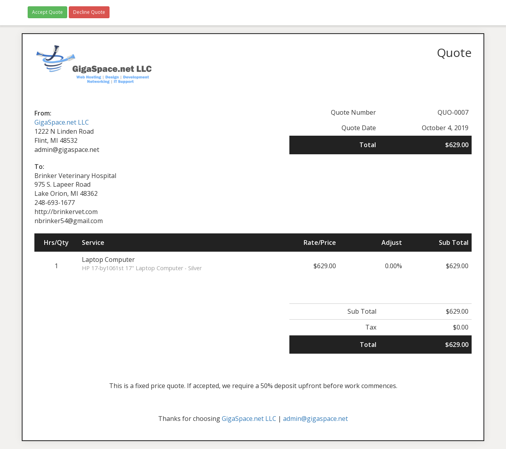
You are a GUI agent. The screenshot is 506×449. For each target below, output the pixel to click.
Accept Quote (47, 12)
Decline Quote (89, 12)
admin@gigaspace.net (315, 418)
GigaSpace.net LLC (61, 122)
